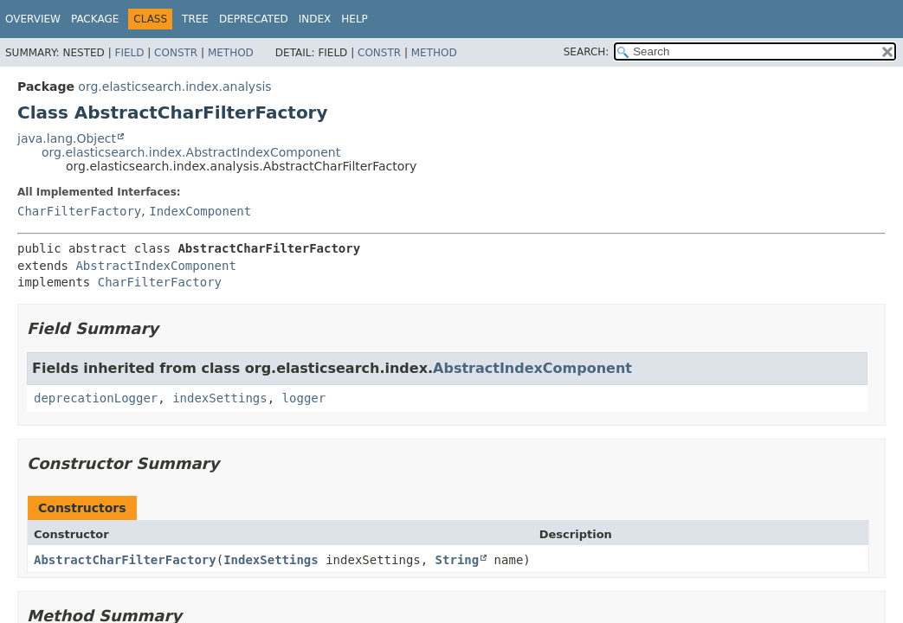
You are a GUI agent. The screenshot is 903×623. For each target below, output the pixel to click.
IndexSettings (271, 560)
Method (231, 53)
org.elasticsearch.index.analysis (174, 86)
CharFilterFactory (79, 211)
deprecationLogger (96, 398)
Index (315, 19)
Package (95, 19)
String (457, 560)
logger (304, 398)
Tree (195, 19)
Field (129, 53)
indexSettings (220, 398)
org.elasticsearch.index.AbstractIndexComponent (191, 152)
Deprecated (253, 19)
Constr (175, 53)
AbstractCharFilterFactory (125, 560)
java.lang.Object (66, 138)
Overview (33, 19)
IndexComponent (200, 211)
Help (354, 19)
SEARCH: (587, 52)
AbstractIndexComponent (155, 266)
